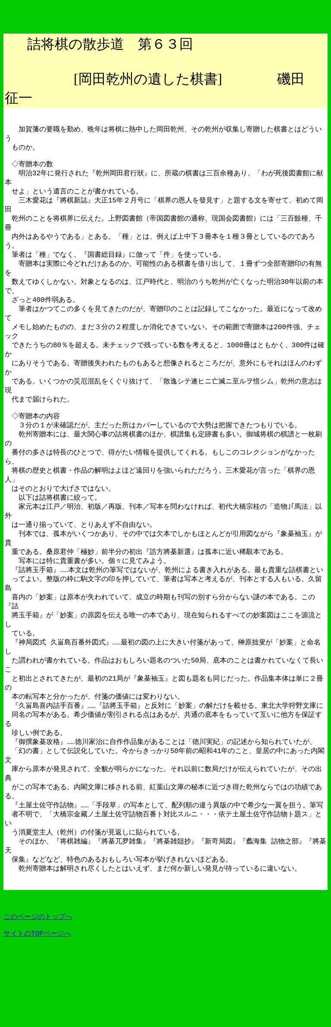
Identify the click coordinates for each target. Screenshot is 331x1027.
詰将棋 (48, 44)
